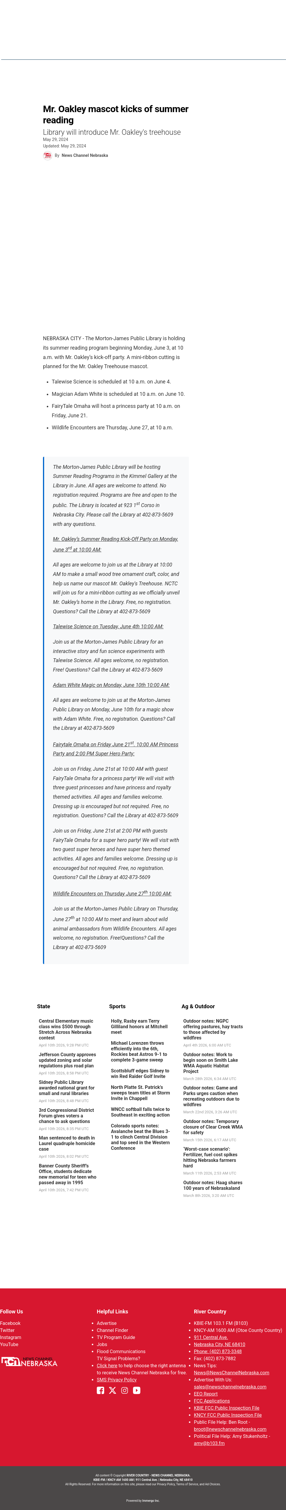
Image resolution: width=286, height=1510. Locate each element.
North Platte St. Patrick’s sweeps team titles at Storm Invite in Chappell (140, 1092)
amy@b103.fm (209, 1443)
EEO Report (206, 1394)
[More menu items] (242, 50)
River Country (210, 1311)
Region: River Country (62, 53)
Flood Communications (121, 1351)
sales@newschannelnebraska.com (230, 1387)
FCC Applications (212, 1401)
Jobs (102, 1344)
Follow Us (11, 1311)
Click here (107, 1365)
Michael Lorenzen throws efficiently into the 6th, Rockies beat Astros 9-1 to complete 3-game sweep (139, 1051)
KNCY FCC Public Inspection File (228, 1415)
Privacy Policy (166, 1484)
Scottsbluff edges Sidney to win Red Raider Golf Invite (140, 1073)
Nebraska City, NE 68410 (219, 1344)
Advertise (107, 1323)
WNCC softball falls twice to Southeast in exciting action (140, 1112)
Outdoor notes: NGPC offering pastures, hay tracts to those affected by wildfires (213, 1029)
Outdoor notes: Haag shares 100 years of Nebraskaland (212, 1185)
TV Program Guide (116, 1337)
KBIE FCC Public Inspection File (227, 1408)
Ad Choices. (213, 1484)
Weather (187, 50)
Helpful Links (112, 1311)
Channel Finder (112, 1330)
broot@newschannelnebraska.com (230, 1429)
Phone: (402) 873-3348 (218, 1351)
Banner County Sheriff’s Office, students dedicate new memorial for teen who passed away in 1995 (68, 1174)
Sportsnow (218, 50)
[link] (70, 1033)
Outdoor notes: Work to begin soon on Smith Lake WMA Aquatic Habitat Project (210, 1062)
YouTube (9, 1344)
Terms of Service (187, 1484)
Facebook (10, 1323)
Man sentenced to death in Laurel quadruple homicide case (67, 1143)
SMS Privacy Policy (117, 1380)
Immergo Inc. (150, 1500)
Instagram (10, 1337)
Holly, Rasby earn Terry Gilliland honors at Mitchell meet (139, 1026)
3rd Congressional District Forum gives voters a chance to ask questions (66, 1115)
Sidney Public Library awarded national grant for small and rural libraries (66, 1087)
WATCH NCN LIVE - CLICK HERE (143, 9)
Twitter (7, 1330)
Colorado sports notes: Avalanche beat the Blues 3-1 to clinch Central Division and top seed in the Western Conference (140, 1137)
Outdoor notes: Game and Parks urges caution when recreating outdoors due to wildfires (211, 1096)
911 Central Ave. (211, 1337)
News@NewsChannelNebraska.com (231, 1373)
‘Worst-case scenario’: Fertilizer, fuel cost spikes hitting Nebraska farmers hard (210, 1157)
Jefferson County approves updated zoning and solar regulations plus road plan (67, 1059)
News (163, 50)
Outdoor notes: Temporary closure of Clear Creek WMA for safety (213, 1126)
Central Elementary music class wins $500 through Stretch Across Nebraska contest (66, 1029)
